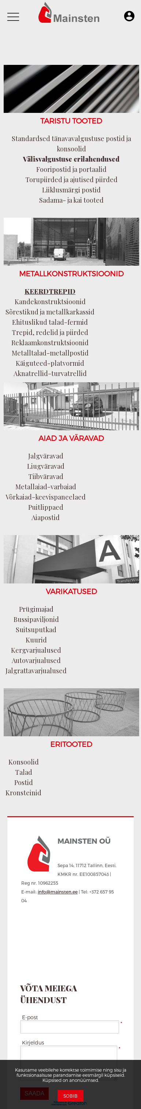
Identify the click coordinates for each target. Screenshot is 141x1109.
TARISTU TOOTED (71, 120)
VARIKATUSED (71, 591)
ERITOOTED (71, 744)
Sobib (70, 1095)
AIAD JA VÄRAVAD (71, 438)
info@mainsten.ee (58, 891)
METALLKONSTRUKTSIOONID (71, 273)
